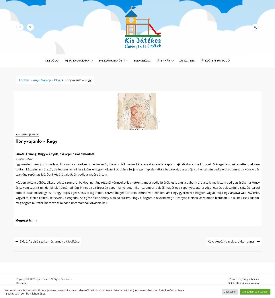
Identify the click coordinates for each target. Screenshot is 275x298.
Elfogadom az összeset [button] (255, 291)
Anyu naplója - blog (27, 134)
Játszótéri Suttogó (215, 60)
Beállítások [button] (230, 291)
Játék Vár (163, 60)
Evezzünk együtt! (111, 60)
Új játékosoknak (77, 60)
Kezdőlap (52, 60)
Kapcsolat (21, 283)
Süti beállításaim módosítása (243, 283)
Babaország (142, 60)
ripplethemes (43, 279)
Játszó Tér (187, 60)
